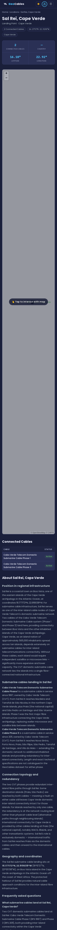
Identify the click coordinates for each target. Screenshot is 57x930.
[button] (28, 301)
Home (5, 12)
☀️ (38, 4)
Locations (14, 12)
